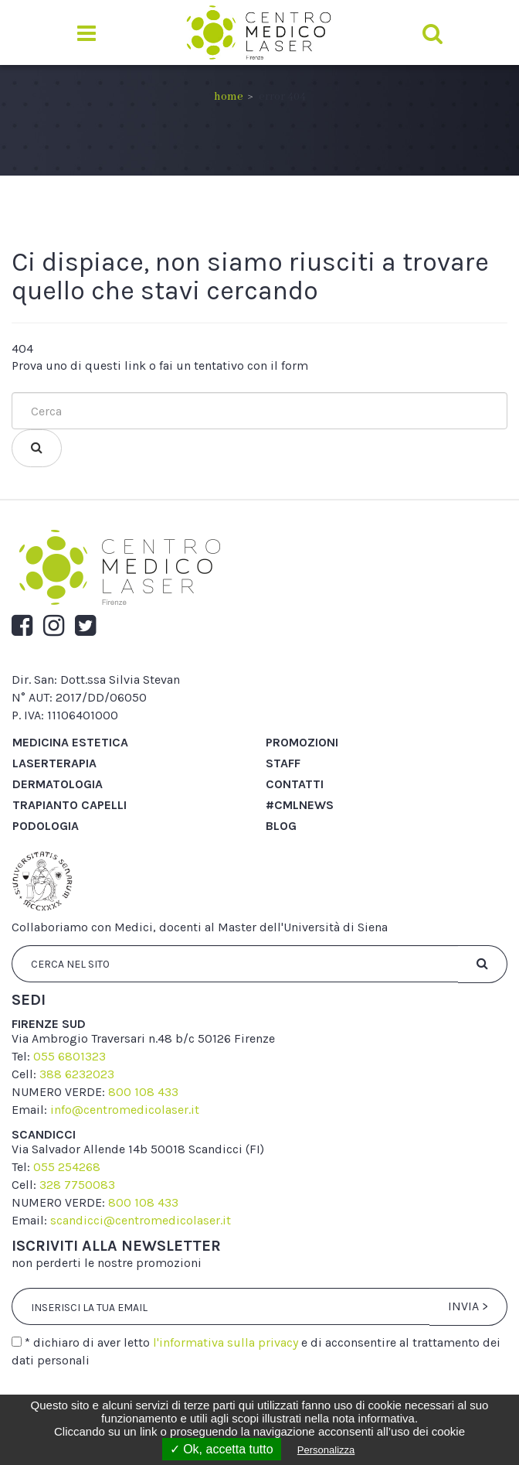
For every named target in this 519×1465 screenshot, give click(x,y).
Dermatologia (57, 784)
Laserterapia (54, 763)
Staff (283, 763)
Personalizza (325, 1450)
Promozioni (302, 742)
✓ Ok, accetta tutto (221, 1449)
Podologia (45, 825)
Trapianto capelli (69, 804)
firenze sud (49, 1023)
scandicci (44, 1134)
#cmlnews (300, 804)
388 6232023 (76, 1074)
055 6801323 (69, 1056)
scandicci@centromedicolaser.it (140, 1220)
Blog (281, 825)
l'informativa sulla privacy (225, 1342)
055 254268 (66, 1166)
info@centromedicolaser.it (124, 1109)
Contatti (295, 784)
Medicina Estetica (70, 742)
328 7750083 (77, 1184)
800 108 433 (143, 1091)
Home (228, 97)
